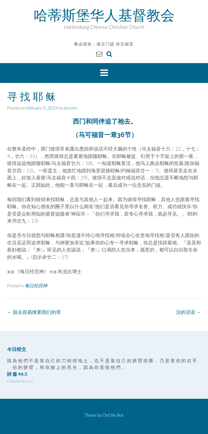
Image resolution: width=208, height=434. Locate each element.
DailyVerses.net (20, 381)
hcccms (70, 108)
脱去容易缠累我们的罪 (34, 312)
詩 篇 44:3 (17, 374)
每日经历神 (36, 285)
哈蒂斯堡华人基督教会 (104, 15)
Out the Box (113, 415)
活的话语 (188, 312)
